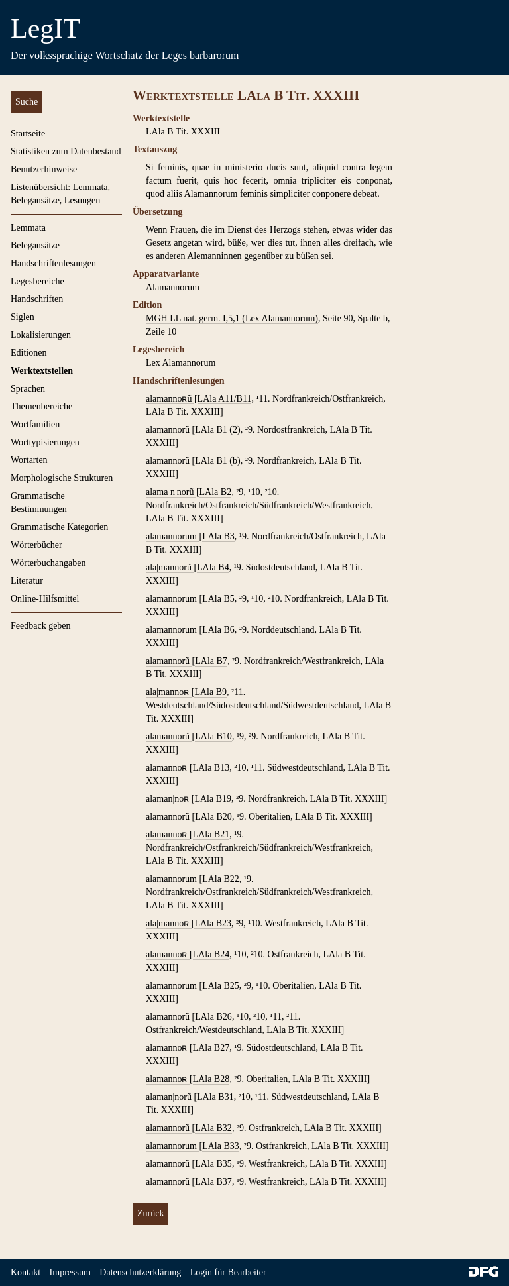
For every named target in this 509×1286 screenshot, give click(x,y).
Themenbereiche (41, 406)
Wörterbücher (36, 545)
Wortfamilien (35, 424)
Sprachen (28, 389)
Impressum (70, 1272)
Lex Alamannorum (180, 363)
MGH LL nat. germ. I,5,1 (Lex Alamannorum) (232, 318)
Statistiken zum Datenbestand (66, 151)
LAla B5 (218, 599)
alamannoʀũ (170, 398)
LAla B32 (213, 1128)
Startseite (28, 133)
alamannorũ (169, 430)
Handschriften (37, 299)
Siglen (22, 317)
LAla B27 (211, 1048)
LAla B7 (211, 661)
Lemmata (28, 228)
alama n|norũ (171, 492)
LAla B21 (211, 834)
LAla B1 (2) (217, 430)
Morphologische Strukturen (62, 478)
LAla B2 (215, 492)
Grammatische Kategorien (59, 527)
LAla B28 (211, 1079)
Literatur (27, 581)
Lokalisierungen (41, 335)
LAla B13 (211, 768)
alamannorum (172, 536)
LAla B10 (213, 736)
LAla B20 (213, 817)
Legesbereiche (37, 281)
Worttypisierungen (45, 442)
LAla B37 (213, 1182)
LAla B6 (218, 630)
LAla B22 (220, 879)
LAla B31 (215, 1097)
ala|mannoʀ (169, 692)
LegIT (45, 28)
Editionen (28, 353)
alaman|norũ (170, 1097)
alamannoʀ (168, 768)
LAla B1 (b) (217, 461)
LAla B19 (212, 799)
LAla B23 (212, 923)
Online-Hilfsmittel (45, 599)
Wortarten (29, 460)
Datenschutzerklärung (140, 1272)
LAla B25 (220, 986)
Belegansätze (35, 245)
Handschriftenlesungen (53, 263)
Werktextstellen (42, 371)
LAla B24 (211, 954)
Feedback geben (41, 626)
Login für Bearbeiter (228, 1272)
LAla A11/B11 (225, 398)
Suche (26, 102)
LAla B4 (213, 567)
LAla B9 (210, 692)
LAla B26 (213, 1017)
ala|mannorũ (170, 567)
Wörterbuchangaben (48, 563)
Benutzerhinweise (44, 169)
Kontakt (25, 1272)
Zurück (150, 1213)
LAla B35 (213, 1164)
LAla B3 (218, 536)
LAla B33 (220, 1146)
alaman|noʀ (169, 799)
